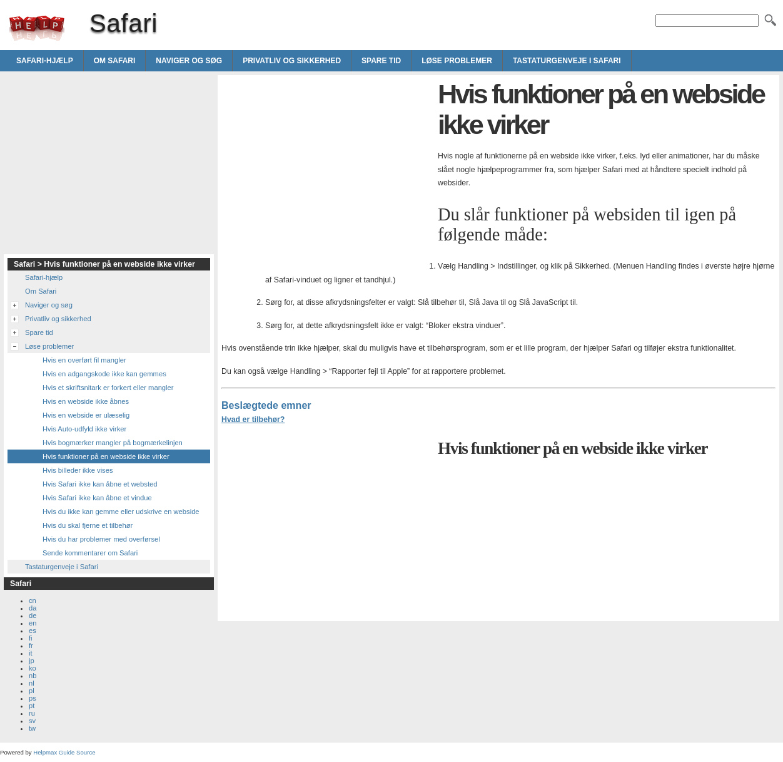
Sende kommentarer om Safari (90, 553)
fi (31, 638)
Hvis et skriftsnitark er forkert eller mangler (108, 387)
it (31, 653)
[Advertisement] (326, 166)
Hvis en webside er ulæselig (86, 415)
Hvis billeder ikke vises (78, 470)
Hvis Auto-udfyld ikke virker (84, 429)
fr (31, 645)
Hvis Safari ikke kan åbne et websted (100, 484)
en (32, 623)
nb (32, 675)
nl (31, 683)
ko (32, 668)
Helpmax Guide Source (64, 752)
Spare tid (381, 60)
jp (31, 660)
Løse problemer (457, 60)
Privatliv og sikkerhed (292, 60)
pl (31, 690)
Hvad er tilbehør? (253, 419)
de (32, 615)
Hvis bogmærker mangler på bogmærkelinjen (113, 442)
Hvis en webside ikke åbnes (86, 401)
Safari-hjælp (44, 60)
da (32, 608)
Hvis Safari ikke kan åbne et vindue (97, 498)
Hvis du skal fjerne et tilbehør (88, 525)
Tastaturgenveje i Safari (567, 60)
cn (32, 600)
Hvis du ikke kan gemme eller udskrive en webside (121, 511)
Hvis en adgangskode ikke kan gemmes (104, 374)
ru (32, 713)
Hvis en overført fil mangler (84, 360)
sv (32, 720)
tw (32, 728)
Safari (36, 28)
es (32, 630)
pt (31, 705)
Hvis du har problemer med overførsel (101, 539)
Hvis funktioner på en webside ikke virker (106, 456)
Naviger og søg (189, 60)
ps (32, 698)
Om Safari (115, 60)
